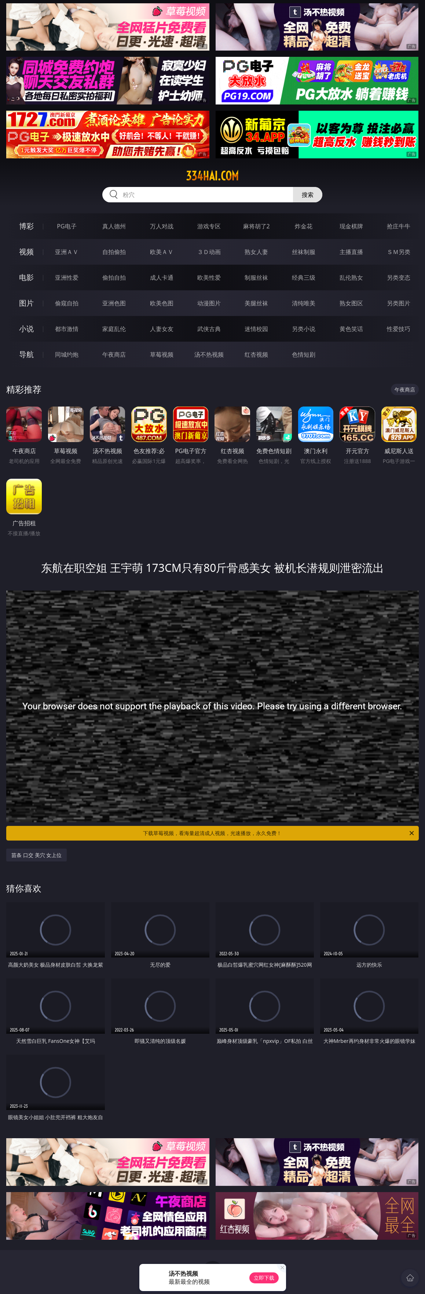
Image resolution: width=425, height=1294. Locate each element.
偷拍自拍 (114, 277)
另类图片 (398, 303)
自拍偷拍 (114, 252)
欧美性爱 (209, 277)
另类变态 (398, 277)
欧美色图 (161, 303)
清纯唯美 (303, 303)
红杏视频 (256, 354)
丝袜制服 (303, 252)
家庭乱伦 (114, 329)
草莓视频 (161, 354)
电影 (26, 277)
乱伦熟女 (351, 277)
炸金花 (303, 226)
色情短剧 (303, 354)
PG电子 (66, 226)
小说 (26, 329)
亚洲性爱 (66, 277)
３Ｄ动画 (209, 252)
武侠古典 (209, 329)
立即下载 (264, 1277)
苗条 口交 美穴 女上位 (36, 855)
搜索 (308, 195)
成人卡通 (161, 277)
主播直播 (351, 252)
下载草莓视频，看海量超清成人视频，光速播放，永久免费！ (279, 833)
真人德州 (114, 226)
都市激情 (66, 329)
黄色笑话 (351, 329)
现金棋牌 (351, 226)
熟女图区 (351, 303)
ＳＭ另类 (398, 252)
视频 (26, 252)
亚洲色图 (114, 303)
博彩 (26, 226)
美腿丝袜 (256, 303)
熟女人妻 (256, 252)
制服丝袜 (256, 277)
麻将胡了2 (256, 226)
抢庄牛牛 (398, 226)
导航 (26, 354)
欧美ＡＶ (161, 252)
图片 (26, 303)
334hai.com (212, 176)
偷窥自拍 (66, 303)
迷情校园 (256, 329)
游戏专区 (209, 226)
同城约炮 (66, 354)
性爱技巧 (398, 329)
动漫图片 (209, 303)
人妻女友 (161, 329)
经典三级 (303, 277)
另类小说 (303, 329)
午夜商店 (114, 354)
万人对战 (161, 226)
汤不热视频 (209, 354)
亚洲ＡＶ (66, 252)
